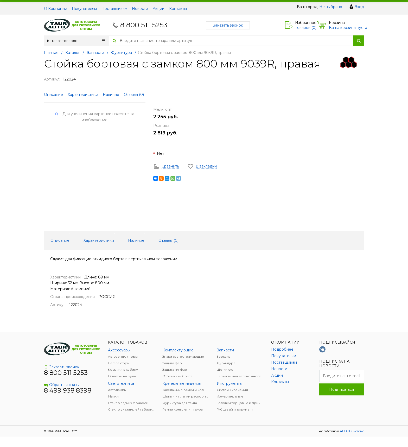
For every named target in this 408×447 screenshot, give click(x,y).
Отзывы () (134, 94)
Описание (53, 94)
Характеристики (83, 94)
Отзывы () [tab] (168, 240)
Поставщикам (114, 8)
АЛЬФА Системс (351, 431)
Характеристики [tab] (99, 240)
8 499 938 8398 (67, 390)
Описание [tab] (59, 240)
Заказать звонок (228, 25)
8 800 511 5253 (143, 25)
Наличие (111, 94)
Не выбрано (330, 6)
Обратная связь (61, 384)
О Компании (55, 8)
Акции (158, 8)
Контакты (178, 8)
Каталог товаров (76, 41)
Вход (359, 6)
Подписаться (341, 389)
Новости (140, 8)
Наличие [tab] (136, 240)
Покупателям (84, 8)
